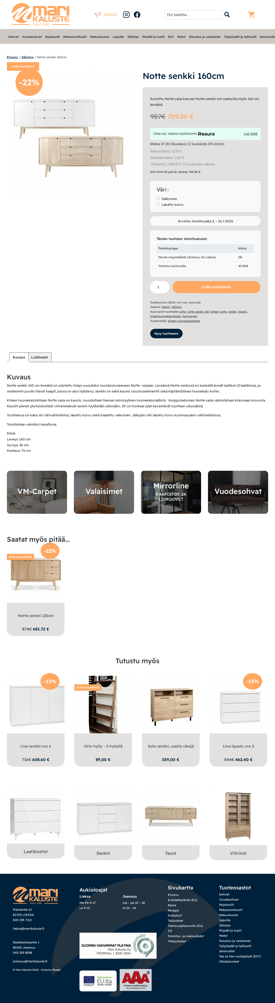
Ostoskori (175, 915)
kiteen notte (219, 311)
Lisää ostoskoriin (216, 287)
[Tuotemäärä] (160, 287)
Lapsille (118, 36)
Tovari (56, 969)
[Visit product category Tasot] (171, 823)
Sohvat (13, 36)
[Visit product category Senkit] (103, 823)
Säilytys (133, 36)
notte (182, 311)
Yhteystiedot (177, 941)
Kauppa (173, 910)
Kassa (172, 905)
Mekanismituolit (75, 36)
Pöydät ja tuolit (153, 36)
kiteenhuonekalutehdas (165, 316)
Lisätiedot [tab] (39, 357)
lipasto (242, 311)
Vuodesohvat (32, 36)
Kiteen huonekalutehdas (184, 321)
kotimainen (189, 316)
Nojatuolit (52, 36)
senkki (232, 311)
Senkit (166, 307)
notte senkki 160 (198, 311)
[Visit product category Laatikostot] (35, 822)
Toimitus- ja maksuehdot (186, 936)
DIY (171, 36)
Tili (170, 931)
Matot (181, 36)
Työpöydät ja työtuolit (240, 36)
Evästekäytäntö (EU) (182, 900)
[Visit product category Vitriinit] (238, 823)
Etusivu (12, 57)
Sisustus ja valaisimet (204, 36)
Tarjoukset (175, 921)
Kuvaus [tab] (19, 357)
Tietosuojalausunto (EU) (185, 926)
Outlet (106, 14)
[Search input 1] (195, 14)
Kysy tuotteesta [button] (166, 333)
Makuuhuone (99, 36)
